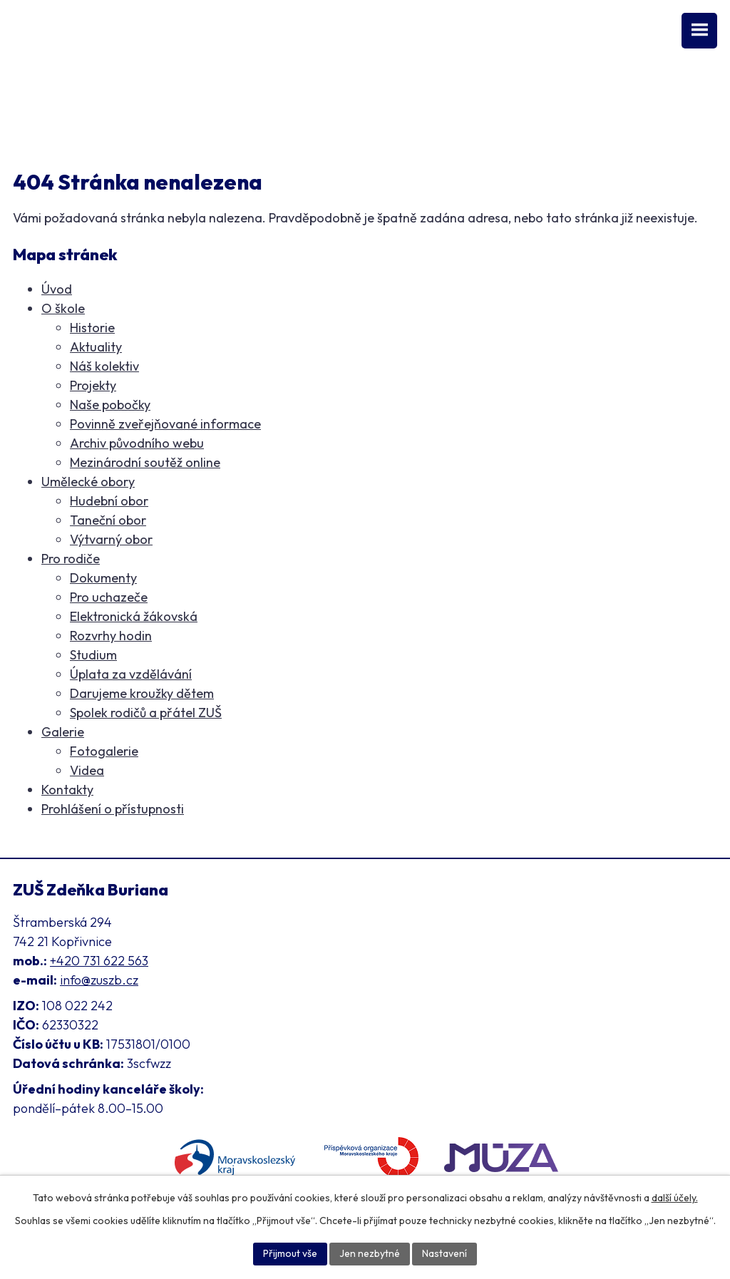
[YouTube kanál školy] (45, 92)
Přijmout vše (290, 1253)
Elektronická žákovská (133, 616)
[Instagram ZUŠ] (72, 92)
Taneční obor (108, 520)
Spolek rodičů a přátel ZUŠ (146, 712)
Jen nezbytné (369, 1253)
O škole (63, 308)
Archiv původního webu (137, 443)
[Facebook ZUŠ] (20, 91)
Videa (87, 770)
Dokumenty (103, 578)
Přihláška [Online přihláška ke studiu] (108, 122)
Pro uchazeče (109, 597)
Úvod (56, 289)
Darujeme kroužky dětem (142, 693)
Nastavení (444, 1253)
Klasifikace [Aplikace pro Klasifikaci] (43, 122)
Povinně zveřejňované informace (165, 424)
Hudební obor (109, 501)
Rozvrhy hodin (111, 635)
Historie (92, 327)
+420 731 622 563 (99, 960)
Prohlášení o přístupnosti (112, 809)
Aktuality (96, 347)
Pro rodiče (70, 558)
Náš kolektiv (104, 366)
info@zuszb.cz (99, 980)
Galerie (62, 732)
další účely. (675, 1197)
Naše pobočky (110, 404)
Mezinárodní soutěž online (145, 462)
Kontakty (67, 789)
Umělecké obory (88, 481)
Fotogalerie (104, 751)
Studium (93, 655)
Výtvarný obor (111, 539)
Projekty (93, 385)
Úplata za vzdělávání (131, 674)
